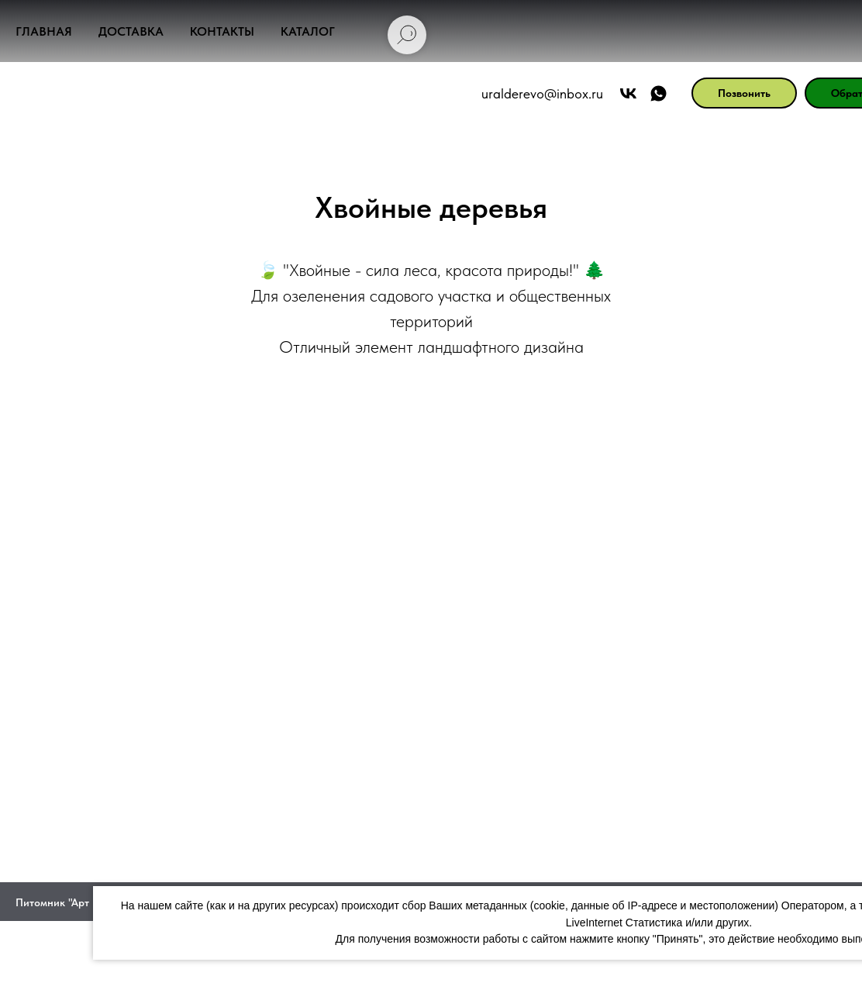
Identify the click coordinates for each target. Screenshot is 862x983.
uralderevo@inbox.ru (443, 93)
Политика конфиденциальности (431, 964)
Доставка (131, 31)
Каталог (308, 31)
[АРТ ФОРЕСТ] (559, 93)
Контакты (222, 31)
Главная (44, 31)
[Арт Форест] (529, 93)
